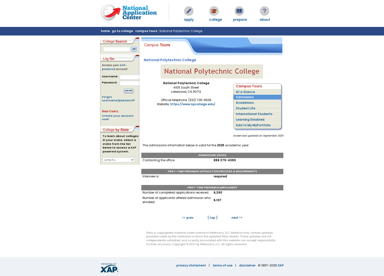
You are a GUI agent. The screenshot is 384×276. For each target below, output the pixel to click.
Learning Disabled (250, 119)
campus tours (146, 31)
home (105, 31)
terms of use (222, 265)
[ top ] (212, 218)
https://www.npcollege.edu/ (192, 104)
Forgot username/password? (118, 98)
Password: (109, 82)
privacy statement (191, 265)
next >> (236, 218)
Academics (245, 103)
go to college (122, 31)
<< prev (187, 218)
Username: (110, 76)
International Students (254, 114)
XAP (281, 265)
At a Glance (245, 92)
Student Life (245, 108)
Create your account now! (118, 117)
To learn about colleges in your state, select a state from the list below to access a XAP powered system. (121, 143)
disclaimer (247, 265)
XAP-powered (114, 67)
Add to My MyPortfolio (253, 125)
